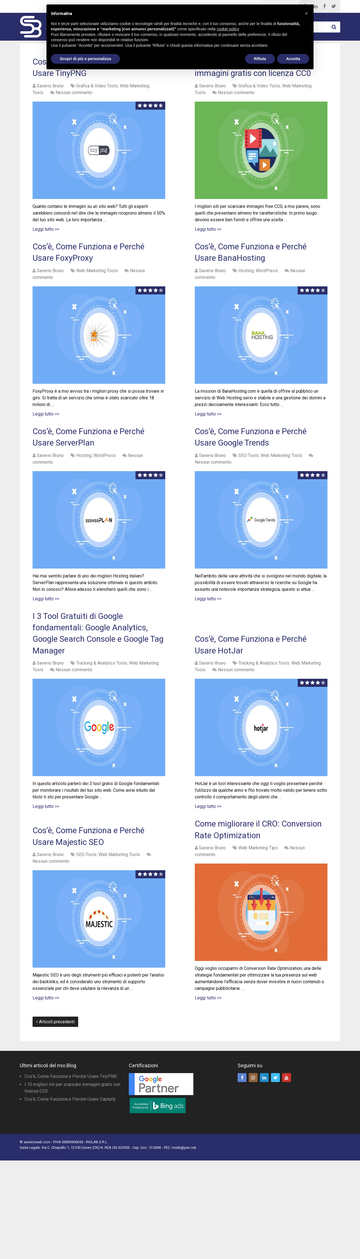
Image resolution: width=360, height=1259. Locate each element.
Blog (230, 6)
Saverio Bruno (50, 107)
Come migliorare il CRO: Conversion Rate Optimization (250, 917)
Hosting (246, 298)
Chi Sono (250, 6)
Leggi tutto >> (46, 250)
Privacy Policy (30, 1251)
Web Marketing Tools (136, 26)
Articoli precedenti (55, 1120)
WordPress (192, 26)
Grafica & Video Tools (97, 107)
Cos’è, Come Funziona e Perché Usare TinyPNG (70, 1174)
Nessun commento (74, 114)
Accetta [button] (293, 1243)
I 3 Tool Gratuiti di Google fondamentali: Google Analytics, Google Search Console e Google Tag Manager (92, 696)
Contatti (274, 6)
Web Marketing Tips (246, 26)
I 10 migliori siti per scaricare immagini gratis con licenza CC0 (255, 78)
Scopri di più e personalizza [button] (85, 1243)
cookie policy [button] (228, 1214)
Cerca (334, 27)
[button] (306, 1198)
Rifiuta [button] (260, 1243)
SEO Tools (248, 504)
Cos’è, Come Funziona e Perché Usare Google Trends (251, 475)
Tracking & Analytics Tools (101, 740)
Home (213, 6)
